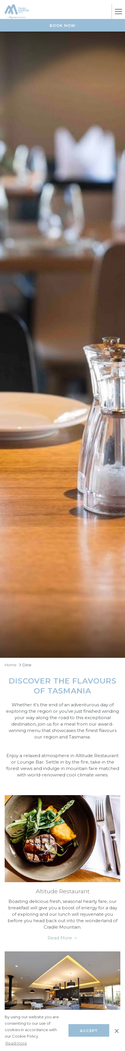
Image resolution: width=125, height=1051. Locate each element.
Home (11, 664)
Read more (16, 1043)
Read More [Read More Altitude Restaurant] (60, 938)
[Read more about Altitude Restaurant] (62, 838)
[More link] (118, 11)
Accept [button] (89, 1030)
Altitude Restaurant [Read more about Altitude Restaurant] (62, 891)
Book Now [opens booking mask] (62, 25)
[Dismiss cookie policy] (116, 1030)
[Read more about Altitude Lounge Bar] (62, 994)
